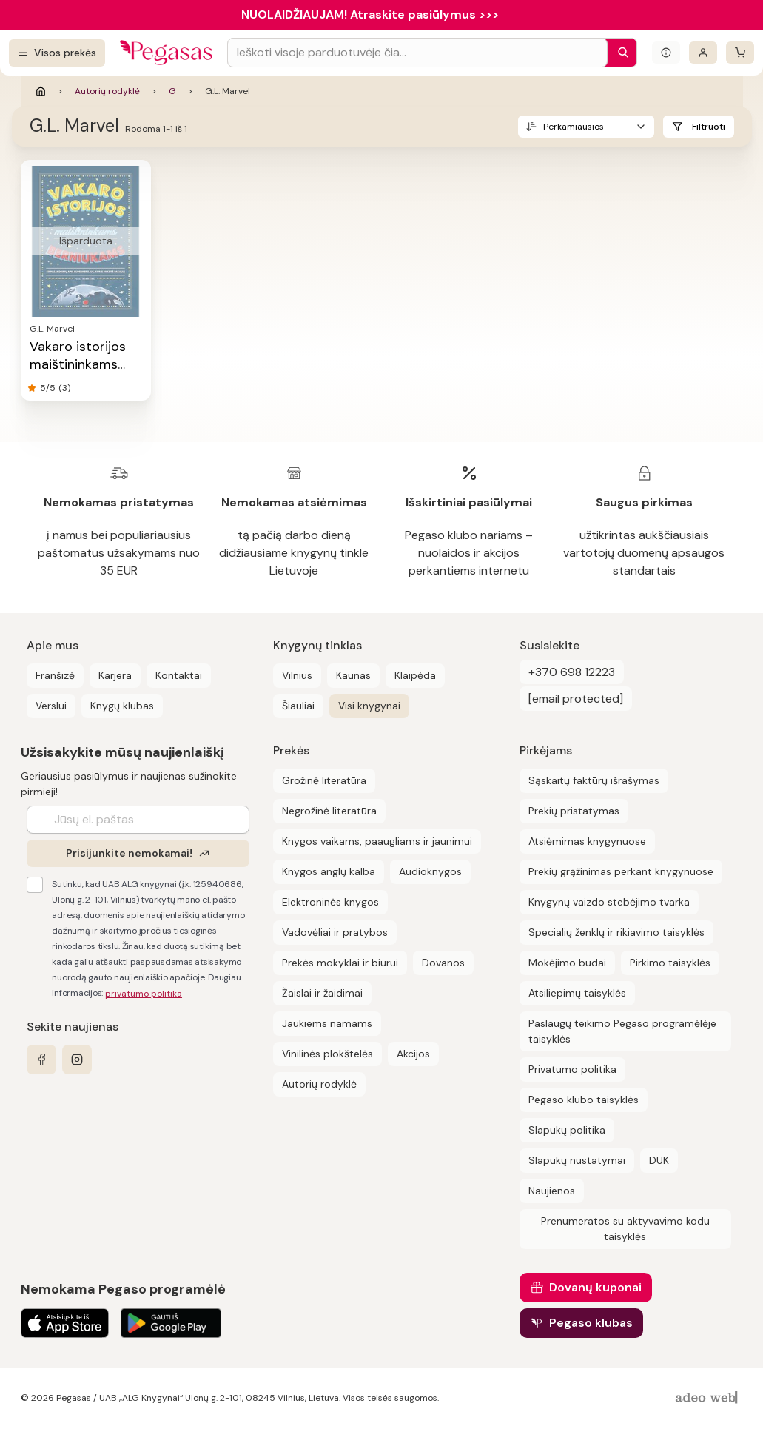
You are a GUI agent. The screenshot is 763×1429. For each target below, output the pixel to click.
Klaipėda (415, 675)
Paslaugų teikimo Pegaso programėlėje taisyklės (622, 1031)
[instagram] (77, 1059)
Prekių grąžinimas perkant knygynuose (620, 871)
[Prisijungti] (703, 52)
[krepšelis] (740, 52)
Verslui (51, 705)
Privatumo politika (572, 1069)
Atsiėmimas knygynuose (587, 841)
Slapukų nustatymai (576, 1160)
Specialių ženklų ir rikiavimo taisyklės (616, 932)
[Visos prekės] (57, 53)
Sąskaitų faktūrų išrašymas (593, 780)
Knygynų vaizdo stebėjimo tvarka (609, 901)
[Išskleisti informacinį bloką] (666, 52)
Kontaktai (178, 675)
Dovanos (443, 962)
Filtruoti (708, 127)
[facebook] (41, 1059)
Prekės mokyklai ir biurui (340, 962)
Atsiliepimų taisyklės (577, 993)
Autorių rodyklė (107, 91)
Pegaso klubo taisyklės (583, 1099)
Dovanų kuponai (595, 1287)
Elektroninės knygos (330, 901)
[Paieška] (619, 52)
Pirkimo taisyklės (670, 962)
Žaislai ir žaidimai (322, 993)
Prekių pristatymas (573, 810)
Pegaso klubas (591, 1323)
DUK (659, 1160)
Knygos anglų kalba (328, 871)
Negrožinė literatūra (329, 810)
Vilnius (297, 675)
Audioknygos (430, 871)
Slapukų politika (566, 1130)
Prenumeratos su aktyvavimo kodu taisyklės (625, 1228)
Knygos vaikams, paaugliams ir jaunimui (377, 841)
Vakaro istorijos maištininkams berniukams (78, 364)
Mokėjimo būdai (567, 962)
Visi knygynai (369, 705)
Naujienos (551, 1190)
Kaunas (353, 675)
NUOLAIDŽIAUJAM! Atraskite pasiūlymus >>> (370, 14)
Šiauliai (298, 705)
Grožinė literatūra (324, 780)
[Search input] (417, 52)
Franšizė (55, 675)
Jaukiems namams (327, 1023)
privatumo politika (143, 994)
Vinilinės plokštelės (327, 1053)
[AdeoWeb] (708, 1398)
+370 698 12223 (571, 672)
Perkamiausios (573, 127)
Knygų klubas (122, 705)
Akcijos (413, 1053)
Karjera (115, 675)
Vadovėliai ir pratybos (335, 932)
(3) (64, 388)
